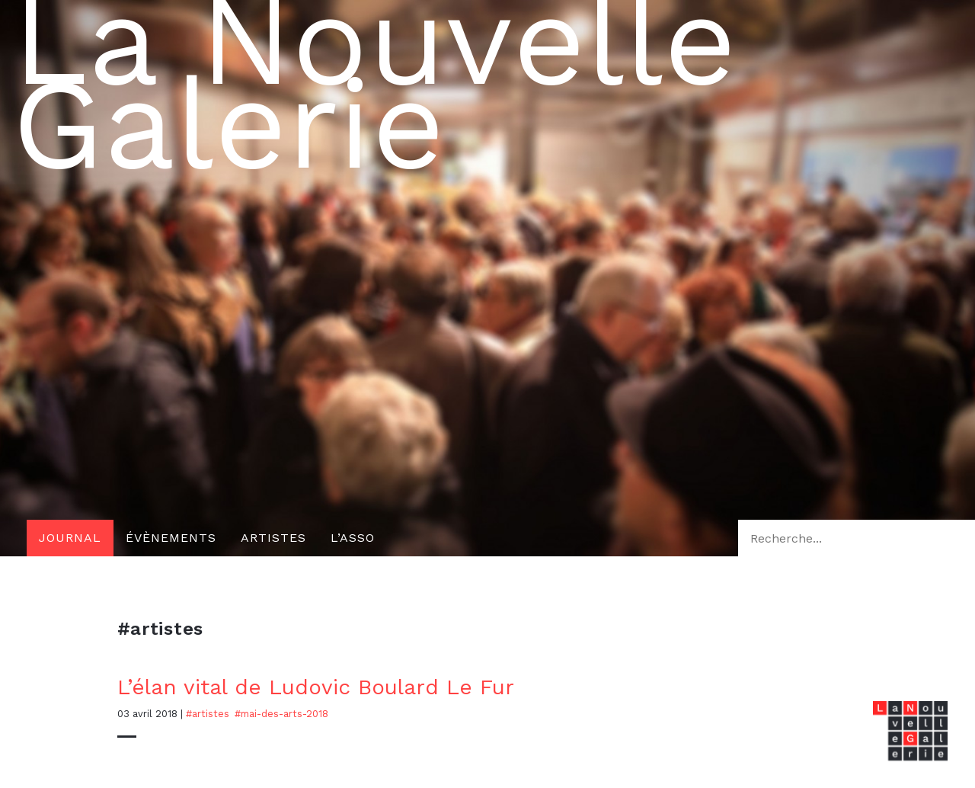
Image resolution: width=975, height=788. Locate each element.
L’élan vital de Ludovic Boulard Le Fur (315, 687)
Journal (70, 537)
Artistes (273, 537)
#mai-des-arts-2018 (281, 713)
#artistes (207, 713)
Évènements (171, 537)
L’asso (353, 537)
